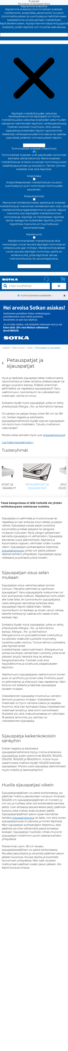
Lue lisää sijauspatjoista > (18, 442)
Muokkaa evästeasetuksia (34, 42)
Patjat (30, 348)
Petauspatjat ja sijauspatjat (47, 348)
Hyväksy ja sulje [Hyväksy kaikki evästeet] (34, 34)
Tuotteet (6, 348)
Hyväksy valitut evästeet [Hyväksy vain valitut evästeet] (34, 266)
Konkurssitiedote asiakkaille (36, 295)
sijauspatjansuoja (54, 435)
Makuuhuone (18, 348)
